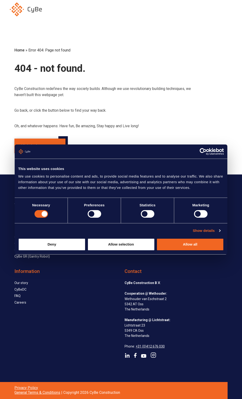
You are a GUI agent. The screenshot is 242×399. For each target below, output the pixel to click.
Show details (204, 231)
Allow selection (121, 244)
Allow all (190, 244)
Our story (21, 283)
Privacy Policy (26, 388)
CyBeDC (20, 289)
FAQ (17, 296)
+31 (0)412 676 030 (150, 346)
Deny (52, 244)
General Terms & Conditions (37, 392)
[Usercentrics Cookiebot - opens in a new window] (203, 151)
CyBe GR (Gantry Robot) (32, 256)
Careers (20, 302)
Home (19, 50)
